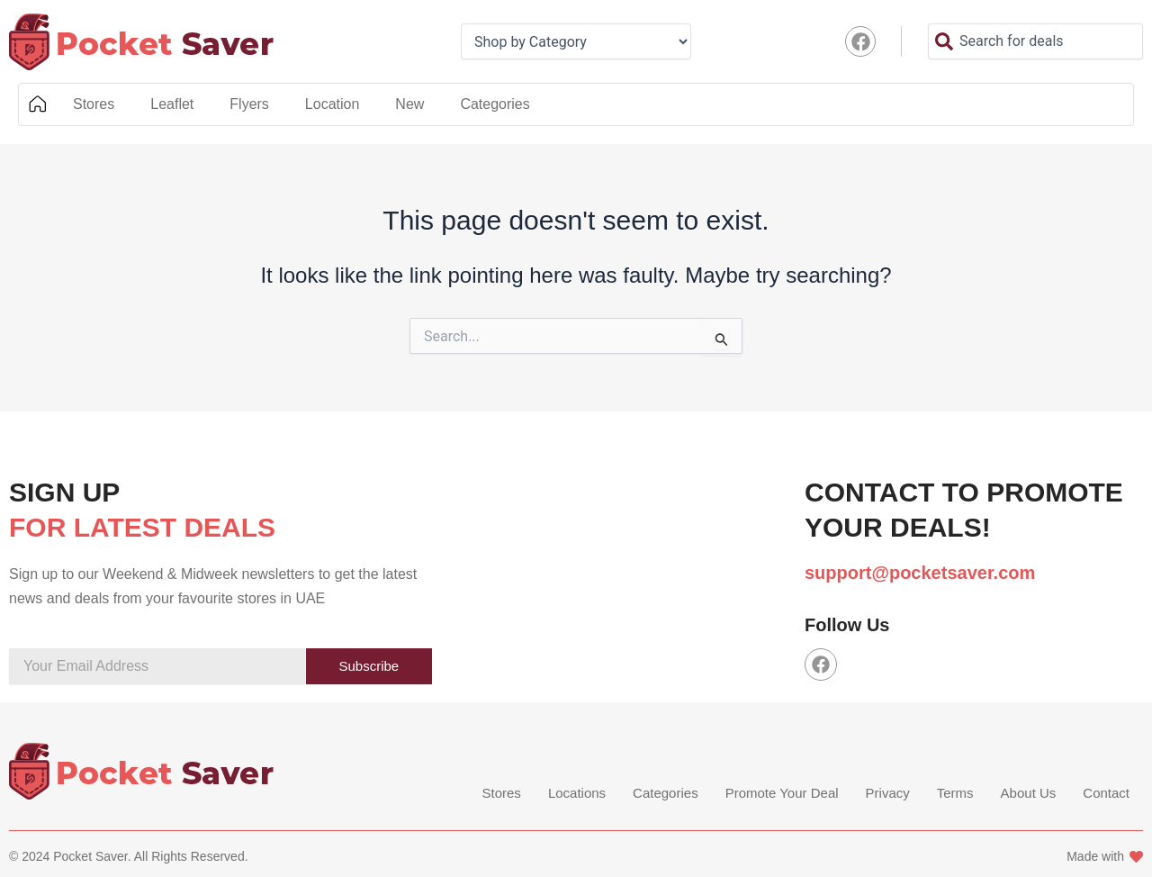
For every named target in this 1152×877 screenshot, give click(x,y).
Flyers (249, 104)
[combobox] (1035, 41)
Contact (1106, 793)
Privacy (888, 793)
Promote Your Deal (782, 793)
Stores (93, 104)
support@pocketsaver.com (920, 573)
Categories (494, 104)
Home (37, 104)
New (409, 104)
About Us (1029, 793)
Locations (577, 793)
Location (332, 104)
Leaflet (172, 104)
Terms (955, 793)
